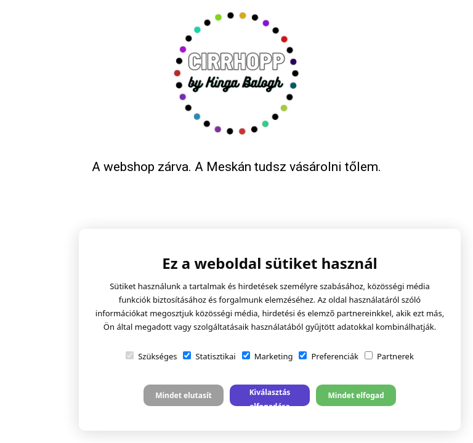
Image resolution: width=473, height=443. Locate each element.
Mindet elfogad (356, 395)
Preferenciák (328, 356)
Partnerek (389, 356)
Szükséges (151, 356)
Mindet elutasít (183, 395)
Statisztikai (209, 356)
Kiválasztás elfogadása (270, 396)
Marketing (267, 356)
